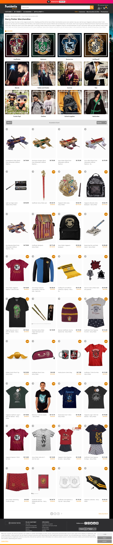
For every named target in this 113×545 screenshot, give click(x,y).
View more (9, 31)
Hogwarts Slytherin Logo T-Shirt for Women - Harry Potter (13, 416)
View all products (103, 513)
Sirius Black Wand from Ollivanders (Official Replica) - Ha (90, 162)
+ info (104, 534)
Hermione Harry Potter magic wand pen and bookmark (38, 331)
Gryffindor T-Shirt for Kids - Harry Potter (91, 373)
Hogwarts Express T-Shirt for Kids (13, 458)
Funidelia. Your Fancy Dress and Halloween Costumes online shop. (11, 7)
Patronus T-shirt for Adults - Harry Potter (39, 415)
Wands (17, 88)
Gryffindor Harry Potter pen (39, 203)
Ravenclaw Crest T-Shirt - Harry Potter (65, 415)
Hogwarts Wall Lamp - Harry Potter (64, 203)
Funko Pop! (17, 116)
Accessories (27, 12)
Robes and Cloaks (43, 88)
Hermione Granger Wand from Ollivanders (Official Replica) (39, 162)
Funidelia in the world (47, 524)
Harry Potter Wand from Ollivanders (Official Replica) (64, 162)
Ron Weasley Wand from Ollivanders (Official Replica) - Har (12, 247)
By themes (17, 12)
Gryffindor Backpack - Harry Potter (38, 246)
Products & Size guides (31, 525)
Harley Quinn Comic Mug (65, 372)
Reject (104, 538)
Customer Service (15, 523)
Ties (96, 88)
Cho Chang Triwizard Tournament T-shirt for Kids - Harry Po (38, 289)
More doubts (29, 530)
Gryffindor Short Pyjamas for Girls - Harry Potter (91, 331)
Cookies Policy (45, 529)
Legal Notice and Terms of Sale (49, 525)
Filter (8, 122)
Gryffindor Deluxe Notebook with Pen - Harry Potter (39, 501)
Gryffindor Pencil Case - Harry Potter (38, 373)
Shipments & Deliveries (31, 527)
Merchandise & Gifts (16, 16)
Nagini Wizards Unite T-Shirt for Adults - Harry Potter (12, 331)
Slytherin (43, 59)
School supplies (70, 116)
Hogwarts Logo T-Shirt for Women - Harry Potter (91, 415)
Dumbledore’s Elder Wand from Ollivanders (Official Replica (13, 162)
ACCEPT (104, 541)
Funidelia (7, 16)
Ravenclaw (69, 59)
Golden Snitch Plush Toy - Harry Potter (13, 373)
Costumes (8, 12)
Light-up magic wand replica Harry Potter (11, 203)
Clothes (43, 116)
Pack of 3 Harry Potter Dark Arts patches (91, 288)
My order (28, 524)
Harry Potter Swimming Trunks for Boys (12, 500)
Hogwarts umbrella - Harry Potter (91, 500)
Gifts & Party (38, 12)
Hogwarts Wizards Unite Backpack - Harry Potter (91, 203)
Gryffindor (17, 59)
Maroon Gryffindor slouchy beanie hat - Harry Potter (65, 331)
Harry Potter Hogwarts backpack (64, 246)
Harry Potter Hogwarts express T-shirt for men (12, 288)
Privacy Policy (45, 527)
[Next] (61, 513)
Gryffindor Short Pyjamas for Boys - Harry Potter (91, 458)
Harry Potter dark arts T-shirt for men (38, 458)
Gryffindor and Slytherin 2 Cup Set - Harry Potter (65, 500)
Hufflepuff (96, 59)
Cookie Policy (4, 541)
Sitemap (44, 530)
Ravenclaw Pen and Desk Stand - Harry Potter (91, 246)
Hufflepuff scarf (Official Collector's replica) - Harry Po (65, 289)
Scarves (69, 88)
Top (76, 12)
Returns (27, 529)
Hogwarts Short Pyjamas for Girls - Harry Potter (64, 458)
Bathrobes (96, 116)
